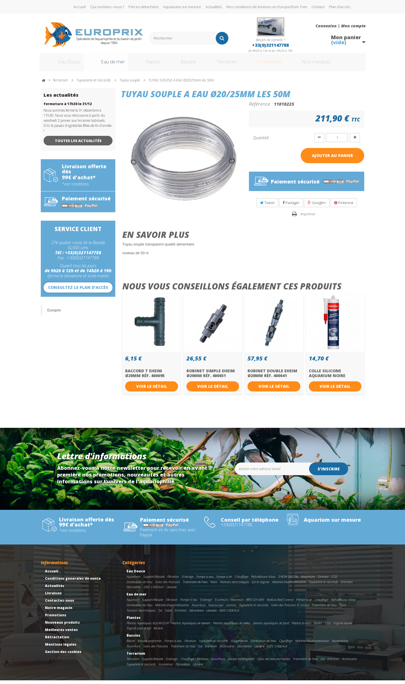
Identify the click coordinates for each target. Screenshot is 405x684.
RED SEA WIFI (255, 603)
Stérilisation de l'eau (139, 585)
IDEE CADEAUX (154, 591)
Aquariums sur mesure (182, 6)
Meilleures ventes (61, 633)
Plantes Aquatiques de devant (191, 627)
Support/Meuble (154, 580)
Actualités (214, 6)
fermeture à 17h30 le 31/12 (68, 107)
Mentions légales (60, 648)
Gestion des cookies (63, 655)
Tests (213, 585)
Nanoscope (215, 608)
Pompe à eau (204, 580)
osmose (231, 608)
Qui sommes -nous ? (107, 6)
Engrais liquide (343, 627)
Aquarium (133, 603)
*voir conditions (75, 187)
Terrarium (233, 64)
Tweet (267, 206)
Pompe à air (224, 580)
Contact (318, 6)
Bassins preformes (150, 644)
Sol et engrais (260, 585)
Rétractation (57, 640)
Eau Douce (62, 64)
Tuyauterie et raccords (323, 585)
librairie (158, 632)
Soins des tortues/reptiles (273, 662)
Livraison (53, 596)
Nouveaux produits (62, 626)
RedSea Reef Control (280, 603)
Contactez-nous (59, 604)
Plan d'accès (339, 6)
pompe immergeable (241, 662)
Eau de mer (109, 64)
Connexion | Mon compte (341, 25)
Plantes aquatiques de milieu (231, 627)
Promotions (281, 64)
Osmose (323, 580)
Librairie (171, 591)
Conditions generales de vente (73, 582)
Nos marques (332, 64)
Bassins (191, 64)
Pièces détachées (144, 6)
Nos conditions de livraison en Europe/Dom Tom (266, 6)
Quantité (261, 141)
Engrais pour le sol (139, 632)
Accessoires (227, 650)
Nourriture (308, 580)
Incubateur (166, 668)
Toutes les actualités (78, 144)
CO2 (334, 580)
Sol (200, 650)
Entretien (347, 585)
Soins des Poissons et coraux (290, 608)
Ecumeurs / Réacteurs (229, 603)
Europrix (54, 314)
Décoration (134, 591)
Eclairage (188, 580)
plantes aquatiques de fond (271, 627)
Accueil (79, 6)
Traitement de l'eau (195, 585)
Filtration (173, 580)
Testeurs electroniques (234, 585)
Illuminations (340, 644)
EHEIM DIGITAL (288, 580)
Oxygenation (239, 644)
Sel (160, 614)
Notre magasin (58, 611)
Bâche (131, 644)
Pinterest (343, 206)
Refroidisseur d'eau (263, 580)
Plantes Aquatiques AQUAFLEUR (148, 627)
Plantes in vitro (301, 627)
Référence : (261, 107)
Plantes (152, 64)
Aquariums (134, 580)
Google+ (317, 206)
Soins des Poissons (167, 585)
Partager (291, 206)
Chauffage (241, 580)
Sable (168, 614)
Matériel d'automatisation (289, 585)
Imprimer (308, 217)
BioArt (318, 627)
